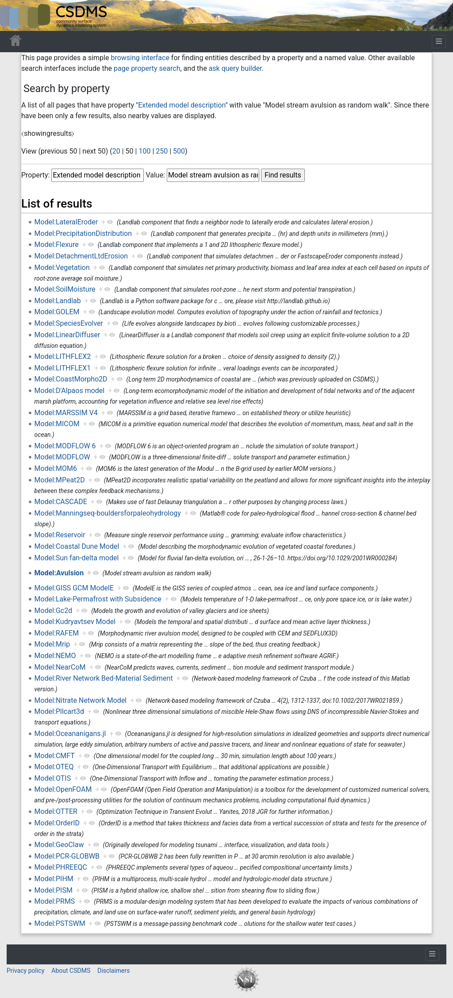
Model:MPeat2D (60, 480)
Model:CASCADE (61, 501)
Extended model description (181, 105)
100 (144, 151)
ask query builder (235, 68)
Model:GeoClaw (59, 844)
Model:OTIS (53, 778)
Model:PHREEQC (61, 867)
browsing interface (140, 58)
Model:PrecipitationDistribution (83, 233)
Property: (35, 175)
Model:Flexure (57, 244)
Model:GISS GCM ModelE (74, 588)
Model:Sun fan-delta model (77, 558)
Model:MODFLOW (62, 457)
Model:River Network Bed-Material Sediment (104, 678)
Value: (155, 175)
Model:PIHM (54, 879)
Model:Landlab (58, 301)
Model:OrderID (57, 823)
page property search (147, 68)
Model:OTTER (56, 811)
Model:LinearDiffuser (67, 335)
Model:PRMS (55, 901)
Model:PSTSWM (60, 923)
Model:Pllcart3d (59, 711)
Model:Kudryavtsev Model (75, 621)
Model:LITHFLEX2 (63, 356)
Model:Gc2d (54, 610)
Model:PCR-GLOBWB (67, 856)
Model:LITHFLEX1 (63, 368)
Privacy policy (25, 970)
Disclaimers (113, 970)
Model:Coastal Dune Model (77, 546)
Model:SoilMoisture (65, 289)
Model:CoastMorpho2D (71, 379)
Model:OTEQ (54, 767)
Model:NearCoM (60, 667)
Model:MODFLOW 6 (65, 446)
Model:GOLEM (57, 312)
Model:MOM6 (56, 468)
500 (179, 151)
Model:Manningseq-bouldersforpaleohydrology (108, 513)
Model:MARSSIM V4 (66, 412)
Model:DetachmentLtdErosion (81, 256)
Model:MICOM (57, 424)
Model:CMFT (55, 755)
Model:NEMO (55, 655)
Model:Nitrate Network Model (81, 700)
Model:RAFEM (57, 633)
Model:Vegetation (62, 267)
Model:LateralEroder (66, 222)
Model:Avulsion (59, 573)
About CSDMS (70, 970)
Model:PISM (54, 890)
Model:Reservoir (60, 535)
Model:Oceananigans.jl (70, 733)
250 (162, 151)
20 (116, 151)
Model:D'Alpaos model (70, 390)
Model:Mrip (52, 644)
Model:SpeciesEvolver (69, 323)
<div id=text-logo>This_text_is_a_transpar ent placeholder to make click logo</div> (14, 15)
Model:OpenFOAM (63, 789)
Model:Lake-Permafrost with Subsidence (98, 599)
